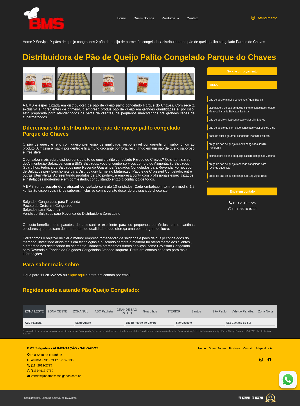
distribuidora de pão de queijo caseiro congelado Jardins (242, 157)
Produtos (169, 18)
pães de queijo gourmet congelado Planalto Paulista (239, 137)
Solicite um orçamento (242, 71)
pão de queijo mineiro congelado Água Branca (236, 99)
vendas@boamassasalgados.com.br (54, 376)
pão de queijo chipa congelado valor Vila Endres (237, 120)
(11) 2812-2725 (242, 203)
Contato (193, 18)
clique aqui (76, 275)
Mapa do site (265, 348)
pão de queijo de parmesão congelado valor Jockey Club (242, 128)
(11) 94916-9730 (242, 209)
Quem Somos (143, 18)
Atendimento (264, 18)
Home (121, 18)
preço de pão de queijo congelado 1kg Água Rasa (238, 178)
